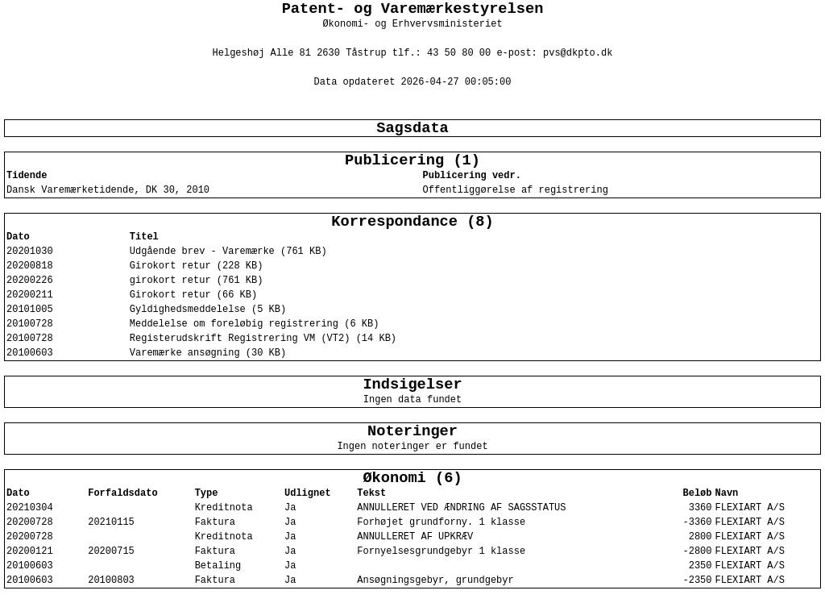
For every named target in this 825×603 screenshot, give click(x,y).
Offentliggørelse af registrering (514, 190)
